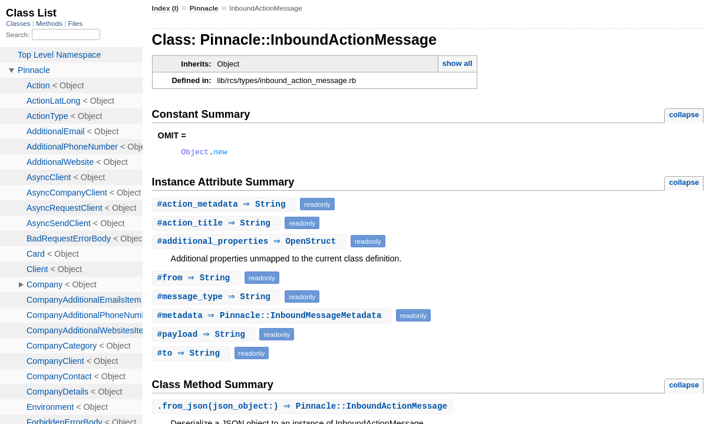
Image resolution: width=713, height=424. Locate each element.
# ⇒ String (225, 205)
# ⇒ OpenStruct (250, 243)
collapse (684, 114)
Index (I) (165, 8)
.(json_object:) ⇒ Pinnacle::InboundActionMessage (304, 408)
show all (457, 63)
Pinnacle (204, 8)
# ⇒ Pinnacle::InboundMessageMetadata (273, 317)
